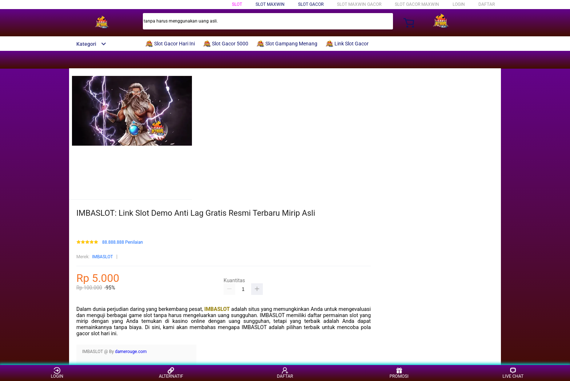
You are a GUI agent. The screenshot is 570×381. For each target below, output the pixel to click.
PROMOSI (398, 373)
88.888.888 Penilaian (122, 242)
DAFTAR (486, 4)
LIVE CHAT (512, 373)
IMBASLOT (102, 256)
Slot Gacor (311, 4)
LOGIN (459, 4)
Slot (237, 4)
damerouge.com (131, 351)
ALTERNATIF (171, 373)
